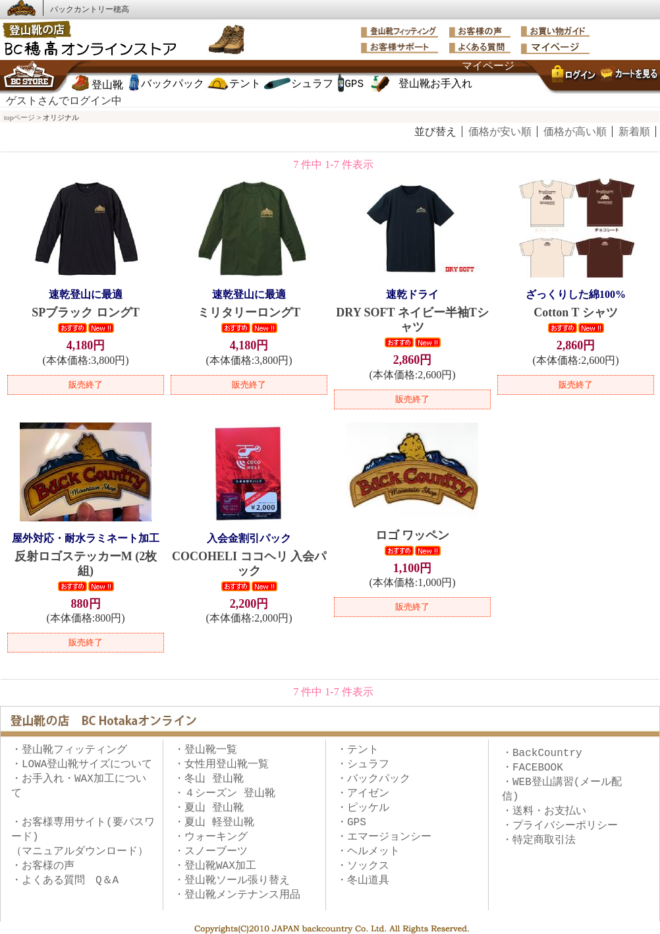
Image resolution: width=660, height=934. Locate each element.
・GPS (351, 822)
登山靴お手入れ (435, 84)
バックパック (172, 84)
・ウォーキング (211, 837)
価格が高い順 (575, 131)
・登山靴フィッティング (69, 750)
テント (245, 84)
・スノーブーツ (211, 851)
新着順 (634, 131)
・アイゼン (363, 793)
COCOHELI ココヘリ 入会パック (249, 554)
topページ (19, 117)
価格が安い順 (500, 131)
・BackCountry (542, 753)
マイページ (488, 66)
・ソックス (363, 866)
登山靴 (107, 85)
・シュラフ (363, 764)
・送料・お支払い (544, 811)
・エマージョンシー (384, 837)
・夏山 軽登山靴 (214, 822)
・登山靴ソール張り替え (232, 880)
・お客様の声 (42, 866)
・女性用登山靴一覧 (221, 764)
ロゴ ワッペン (412, 535)
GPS (354, 84)
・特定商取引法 (539, 840)
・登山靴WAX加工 (215, 866)
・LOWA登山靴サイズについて (81, 764)
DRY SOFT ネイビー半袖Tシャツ (412, 310)
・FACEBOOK (532, 768)
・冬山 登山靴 (209, 779)
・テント (358, 750)
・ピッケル (363, 808)
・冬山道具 (363, 880)
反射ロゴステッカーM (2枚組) (86, 554)
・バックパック (373, 779)
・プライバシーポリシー (560, 826)
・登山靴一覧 (205, 750)
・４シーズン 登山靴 (224, 793)
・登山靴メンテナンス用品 (237, 895)
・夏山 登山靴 (209, 808)
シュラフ (312, 84)
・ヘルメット (368, 851)
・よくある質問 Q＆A (65, 880)
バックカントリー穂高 (89, 9)
